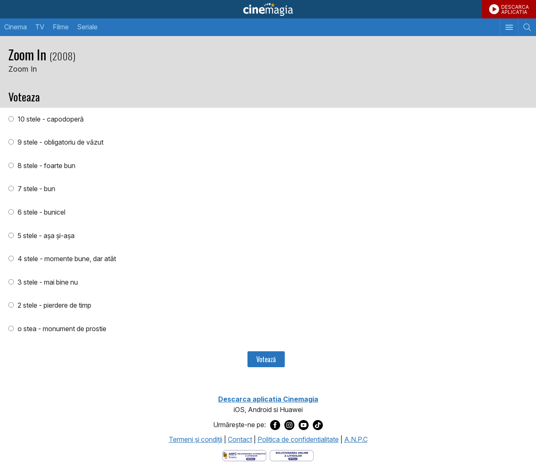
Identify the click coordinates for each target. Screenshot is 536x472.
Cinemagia (268, 9)
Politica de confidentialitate (298, 439)
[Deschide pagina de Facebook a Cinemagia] (275, 425)
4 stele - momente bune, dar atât (66, 258)
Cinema (15, 27)
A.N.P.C (356, 439)
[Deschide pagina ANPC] (244, 455)
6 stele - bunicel (40, 212)
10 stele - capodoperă (50, 119)
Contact (240, 439)
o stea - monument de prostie (61, 328)
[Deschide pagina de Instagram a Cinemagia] (289, 425)
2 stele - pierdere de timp (53, 305)
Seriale (87, 27)
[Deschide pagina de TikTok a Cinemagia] (318, 425)
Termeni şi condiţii (195, 439)
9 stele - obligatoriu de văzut (59, 142)
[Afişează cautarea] (527, 27)
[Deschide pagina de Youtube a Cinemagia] (304, 425)
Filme (61, 27)
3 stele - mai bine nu (47, 282)
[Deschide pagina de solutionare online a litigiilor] (292, 455)
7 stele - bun (35, 188)
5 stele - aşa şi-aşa (45, 235)
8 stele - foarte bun (45, 165)
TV (39, 27)
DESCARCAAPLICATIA (515, 9)
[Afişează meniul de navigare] (509, 27)
